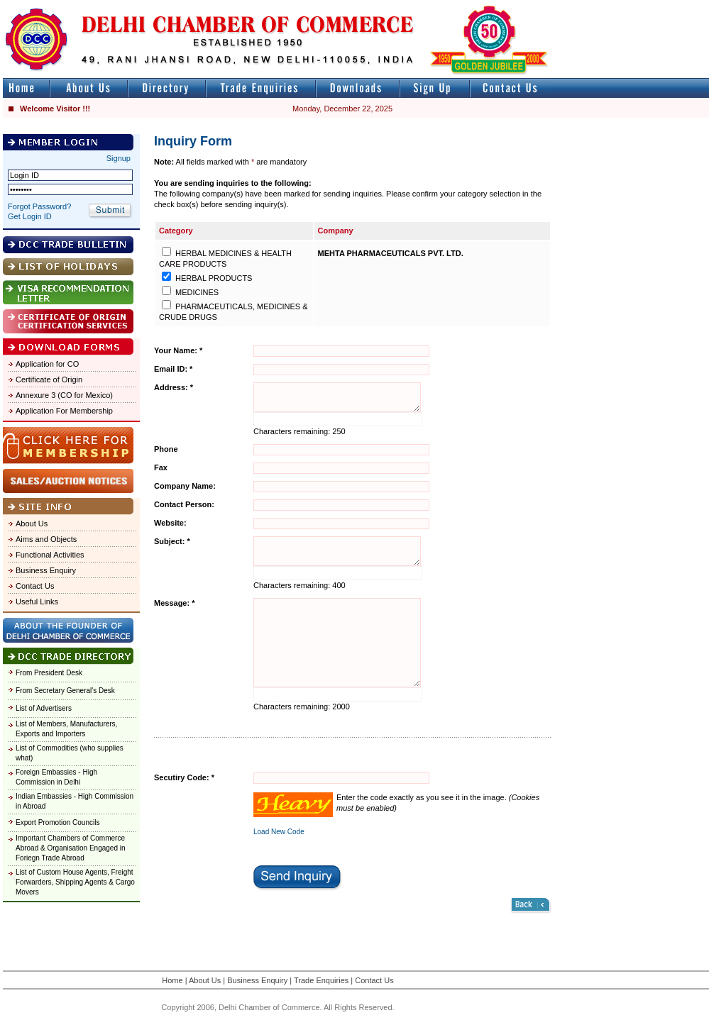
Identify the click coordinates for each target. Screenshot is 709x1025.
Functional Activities (50, 554)
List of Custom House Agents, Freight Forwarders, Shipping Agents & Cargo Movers (75, 882)
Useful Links (37, 601)
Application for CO (47, 364)
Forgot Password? (39, 206)
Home (172, 980)
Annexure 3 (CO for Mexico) (64, 395)
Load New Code (278, 832)
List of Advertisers (44, 708)
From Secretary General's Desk (65, 690)
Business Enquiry (46, 570)
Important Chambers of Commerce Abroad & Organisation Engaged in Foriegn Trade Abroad (71, 848)
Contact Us (35, 586)
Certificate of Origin (49, 379)
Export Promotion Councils (57, 822)
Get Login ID (30, 216)
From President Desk (49, 673)
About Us (32, 523)
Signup (118, 158)
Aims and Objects (46, 539)
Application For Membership (64, 410)
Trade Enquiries (321, 980)
